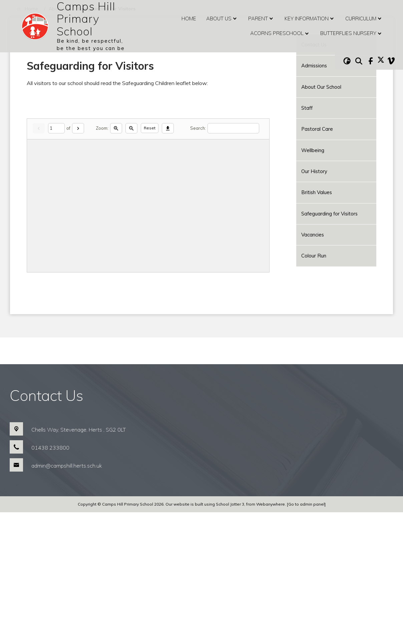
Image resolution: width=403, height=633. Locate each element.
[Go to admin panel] (306, 624)
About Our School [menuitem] (321, 87)
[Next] (78, 249)
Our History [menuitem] (314, 171)
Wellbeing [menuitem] (312, 150)
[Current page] (56, 249)
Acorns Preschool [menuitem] (280, 34)
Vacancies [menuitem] (312, 234)
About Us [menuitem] (222, 19)
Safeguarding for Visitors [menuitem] (329, 213)
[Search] (233, 249)
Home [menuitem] (188, 18)
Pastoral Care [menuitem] (317, 129)
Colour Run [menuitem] (313, 255)
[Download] (168, 249)
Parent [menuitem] (261, 19)
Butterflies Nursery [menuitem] (351, 34)
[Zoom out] (131, 249)
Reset (149, 248)
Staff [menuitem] (307, 108)
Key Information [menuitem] (310, 19)
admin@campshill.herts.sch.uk (66, 586)
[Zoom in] (116, 249)
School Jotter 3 (230, 624)
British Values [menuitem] (316, 192)
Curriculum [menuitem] (364, 19)
